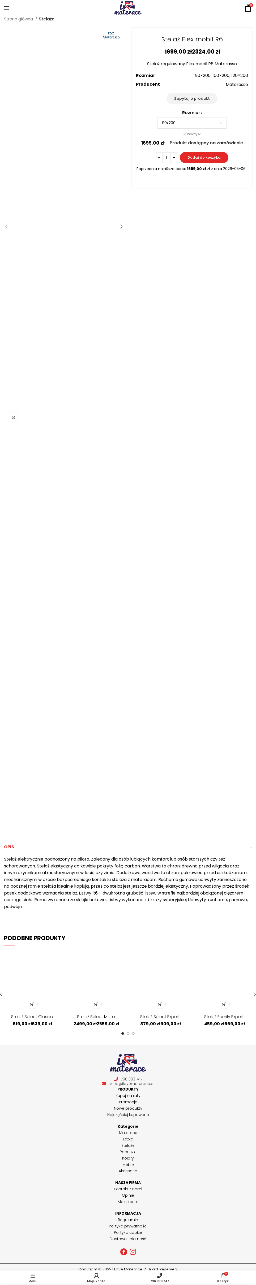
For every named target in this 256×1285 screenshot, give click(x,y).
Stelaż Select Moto (96, 1017)
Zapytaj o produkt (192, 98)
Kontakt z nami (128, 1189)
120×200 (239, 75)
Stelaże (46, 19)
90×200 (203, 75)
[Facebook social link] (123, 1251)
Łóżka (128, 1139)
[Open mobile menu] (6, 8)
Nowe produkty (128, 1108)
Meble (128, 1164)
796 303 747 (128, 1079)
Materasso (237, 84)
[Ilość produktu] (166, 157)
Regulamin (128, 1219)
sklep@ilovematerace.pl (128, 1084)
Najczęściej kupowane (128, 1114)
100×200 (220, 75)
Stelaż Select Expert (160, 1017)
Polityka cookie (128, 1232)
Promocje (128, 1102)
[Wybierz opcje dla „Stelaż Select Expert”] (160, 1004)
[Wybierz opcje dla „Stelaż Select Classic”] (32, 1004)
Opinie (128, 1195)
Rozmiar (191, 113)
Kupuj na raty (128, 1095)
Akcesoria (128, 1171)
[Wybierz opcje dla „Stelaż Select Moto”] (96, 1004)
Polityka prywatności (128, 1226)
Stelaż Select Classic (32, 1017)
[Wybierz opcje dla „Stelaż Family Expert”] (224, 1004)
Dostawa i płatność (128, 1238)
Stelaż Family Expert (224, 1017)
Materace (128, 1132)
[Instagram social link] (133, 1251)
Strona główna (19, 19)
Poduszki (128, 1151)
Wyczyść (194, 134)
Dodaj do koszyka (204, 157)
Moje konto (128, 1201)
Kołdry (128, 1158)
